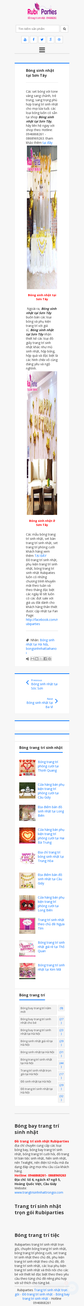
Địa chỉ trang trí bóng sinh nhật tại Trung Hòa (51, 856)
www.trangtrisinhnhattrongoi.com (39, 1192)
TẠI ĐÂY (40, 555)
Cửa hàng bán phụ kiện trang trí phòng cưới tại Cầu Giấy (51, 790)
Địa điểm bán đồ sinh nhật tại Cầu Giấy (50, 879)
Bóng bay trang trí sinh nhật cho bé (36, 1021)
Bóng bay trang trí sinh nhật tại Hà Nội (36, 1032)
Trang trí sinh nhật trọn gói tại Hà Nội (36, 1072)
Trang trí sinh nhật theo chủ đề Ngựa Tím (51, 924)
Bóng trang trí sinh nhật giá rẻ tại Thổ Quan (51, 946)
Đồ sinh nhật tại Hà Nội (36, 1081)
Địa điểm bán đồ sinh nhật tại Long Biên (51, 811)
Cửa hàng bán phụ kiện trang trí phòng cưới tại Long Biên (51, 903)
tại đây (47, 142)
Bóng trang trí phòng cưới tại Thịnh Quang (48, 766)
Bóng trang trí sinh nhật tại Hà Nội (36, 1061)
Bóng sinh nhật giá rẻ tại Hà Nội (37, 1043)
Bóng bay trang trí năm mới (36, 1010)
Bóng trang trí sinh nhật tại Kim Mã (51, 967)
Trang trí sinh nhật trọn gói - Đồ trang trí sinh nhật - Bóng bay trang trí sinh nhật (42, 1294)
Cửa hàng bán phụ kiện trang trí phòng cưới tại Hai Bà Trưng (51, 835)
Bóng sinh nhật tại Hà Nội (40, 642)
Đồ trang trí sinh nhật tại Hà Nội (37, 1090)
